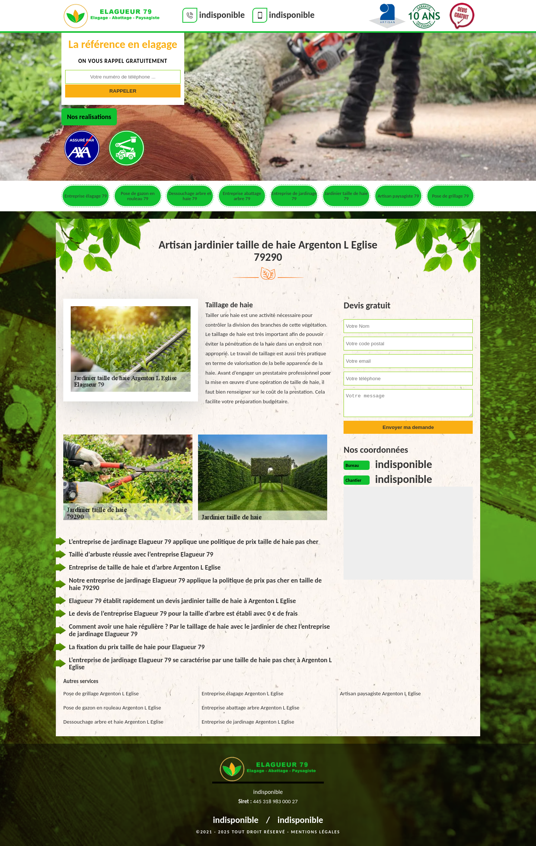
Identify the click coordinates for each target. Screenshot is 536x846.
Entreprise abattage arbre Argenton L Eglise (251, 707)
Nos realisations (89, 117)
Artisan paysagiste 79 (398, 196)
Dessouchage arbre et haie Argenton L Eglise (113, 721)
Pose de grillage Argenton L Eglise (101, 693)
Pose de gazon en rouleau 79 (138, 195)
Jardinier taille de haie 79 (346, 195)
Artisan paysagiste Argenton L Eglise (380, 693)
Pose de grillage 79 (450, 196)
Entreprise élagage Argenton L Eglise (243, 693)
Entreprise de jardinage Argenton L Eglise (248, 721)
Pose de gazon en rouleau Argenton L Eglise (112, 707)
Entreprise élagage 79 (85, 196)
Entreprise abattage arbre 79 (242, 195)
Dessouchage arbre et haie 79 (190, 195)
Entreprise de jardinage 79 (294, 195)
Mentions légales (315, 831)
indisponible (236, 819)
